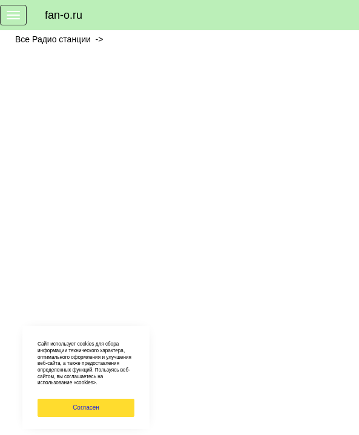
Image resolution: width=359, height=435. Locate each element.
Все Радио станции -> (61, 39)
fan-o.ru (63, 15)
